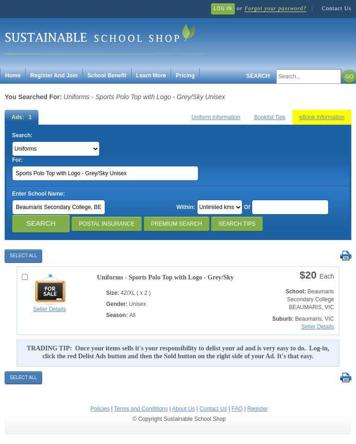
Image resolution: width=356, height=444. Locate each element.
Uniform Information (215, 117)
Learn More (151, 75)
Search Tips (236, 224)
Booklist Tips (269, 117)
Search (258, 76)
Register (257, 409)
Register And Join (53, 75)
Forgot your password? (275, 8)
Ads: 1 (22, 117)
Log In (223, 8)
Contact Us (336, 8)
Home (12, 75)
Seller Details (49, 309)
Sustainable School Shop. (144, 37)
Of (247, 207)
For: (17, 160)
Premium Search (176, 224)
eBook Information (321, 117)
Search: (22, 135)
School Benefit (107, 75)
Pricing (185, 75)
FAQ (236, 409)
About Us (183, 409)
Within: (185, 207)
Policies (99, 409)
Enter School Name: (38, 193)
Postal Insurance (106, 224)
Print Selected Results (345, 256)
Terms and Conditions (141, 409)
